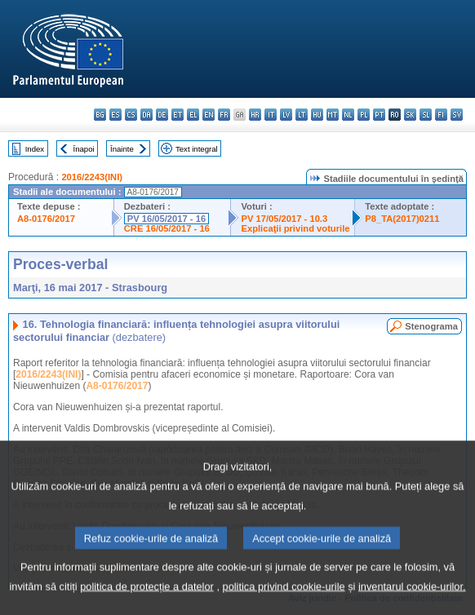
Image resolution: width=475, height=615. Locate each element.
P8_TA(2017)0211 (402, 218)
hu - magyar (317, 114)
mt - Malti (332, 114)
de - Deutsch (162, 114)
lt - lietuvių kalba (301, 114)
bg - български (100, 114)
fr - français (224, 114)
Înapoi (84, 148)
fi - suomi (441, 114)
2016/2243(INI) (91, 177)
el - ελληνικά (193, 114)
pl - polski (363, 114)
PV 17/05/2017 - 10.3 (284, 218)
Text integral (196, 148)
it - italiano (270, 114)
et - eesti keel (177, 114)
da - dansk (146, 114)
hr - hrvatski (255, 114)
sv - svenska (457, 114)
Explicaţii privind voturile (295, 228)
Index (34, 148)
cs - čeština (131, 114)
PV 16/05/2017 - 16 (166, 218)
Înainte (122, 148)
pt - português (379, 114)
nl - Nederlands (348, 114)
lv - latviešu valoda (286, 114)
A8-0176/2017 (46, 218)
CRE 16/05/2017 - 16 (167, 228)
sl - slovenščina (426, 114)
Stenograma (431, 326)
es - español (115, 114)
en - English (208, 114)
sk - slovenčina (410, 114)
